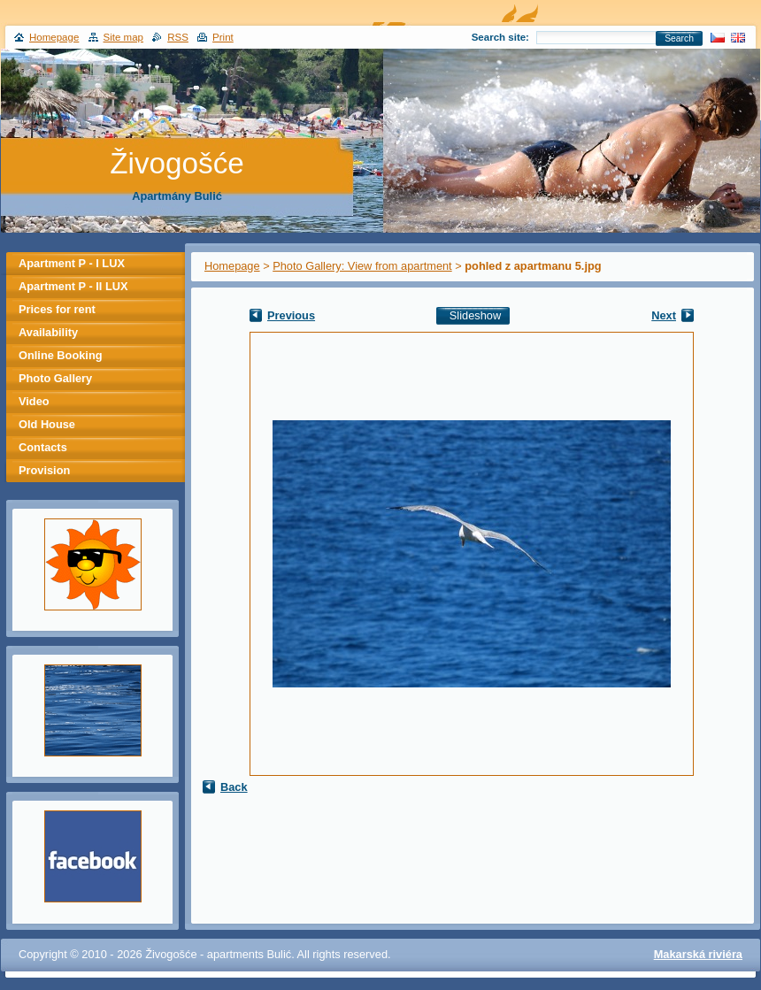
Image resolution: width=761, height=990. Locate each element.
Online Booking (61, 355)
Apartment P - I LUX (72, 263)
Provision (44, 470)
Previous (291, 315)
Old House (47, 424)
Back (234, 787)
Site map (123, 37)
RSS (177, 37)
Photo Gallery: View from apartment (362, 265)
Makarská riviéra (698, 954)
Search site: (500, 37)
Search (679, 38)
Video (34, 401)
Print (223, 37)
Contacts (43, 447)
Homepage (232, 265)
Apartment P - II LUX (73, 286)
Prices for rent (57, 309)
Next (663, 315)
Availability (48, 332)
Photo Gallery (55, 378)
